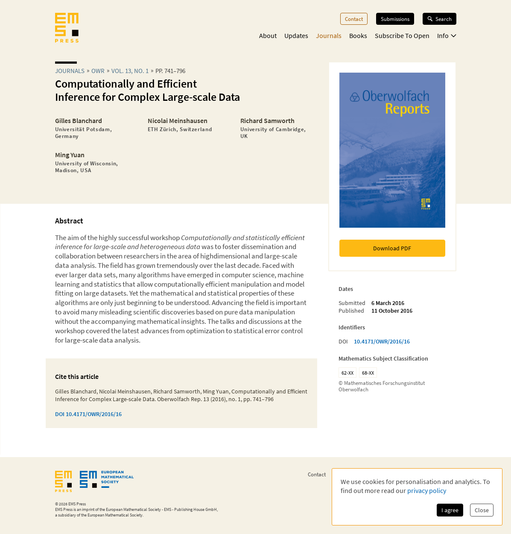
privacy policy (426, 490)
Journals (329, 35)
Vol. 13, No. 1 (130, 71)
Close (482, 510)
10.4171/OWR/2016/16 (382, 341)
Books (358, 35)
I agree (449, 510)
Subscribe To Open (402, 35)
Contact (354, 18)
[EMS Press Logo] (67, 28)
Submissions (395, 18)
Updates (296, 35)
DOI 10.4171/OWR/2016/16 (88, 414)
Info (446, 35)
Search (439, 18)
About (268, 35)
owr (98, 71)
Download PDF (392, 248)
